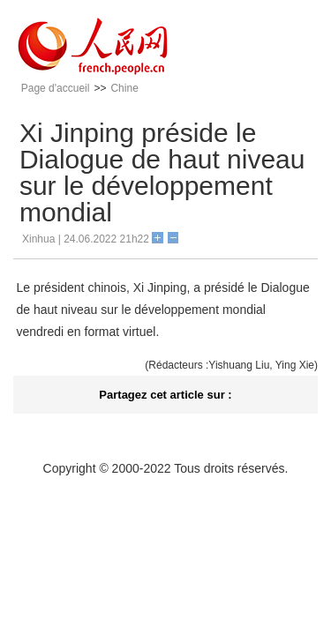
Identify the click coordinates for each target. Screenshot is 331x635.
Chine (124, 88)
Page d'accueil (55, 88)
